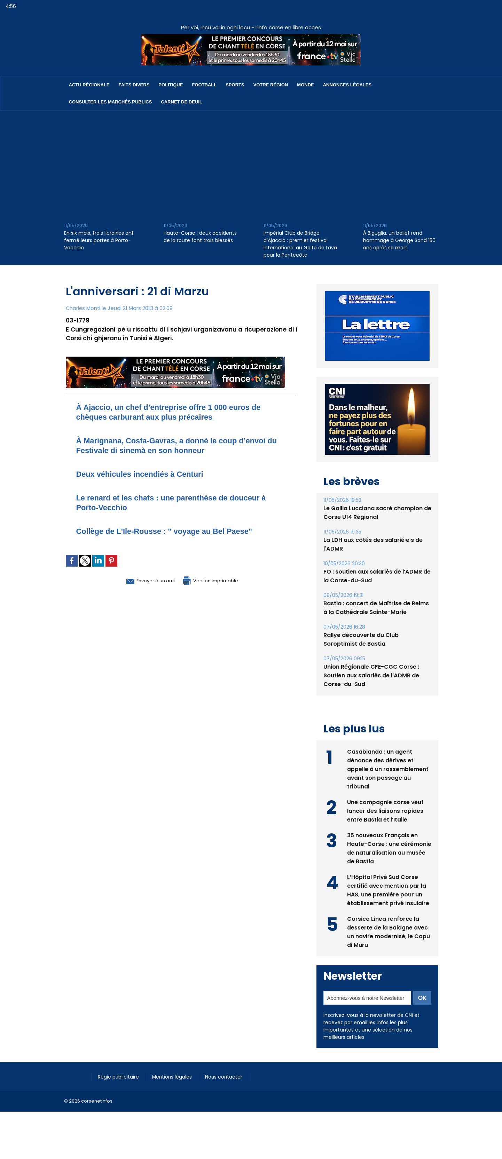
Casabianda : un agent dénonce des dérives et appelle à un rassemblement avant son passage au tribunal (388, 784)
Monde (305, 84)
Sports (235, 84)
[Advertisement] (251, 163)
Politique (170, 84)
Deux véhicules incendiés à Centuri (146, 474)
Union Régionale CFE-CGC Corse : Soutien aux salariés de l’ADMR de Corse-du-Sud (371, 691)
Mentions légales (177, 1091)
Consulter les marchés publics (110, 101)
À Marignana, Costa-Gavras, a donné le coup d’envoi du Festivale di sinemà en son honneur (180, 445)
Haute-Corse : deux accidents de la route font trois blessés (200, 237)
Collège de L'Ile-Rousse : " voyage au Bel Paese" (173, 531)
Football (204, 84)
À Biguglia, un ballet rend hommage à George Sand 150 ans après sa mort (399, 240)
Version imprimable (217, 580)
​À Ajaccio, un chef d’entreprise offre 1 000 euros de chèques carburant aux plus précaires (178, 411)
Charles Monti (83, 308)
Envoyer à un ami (143, 580)
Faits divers (134, 84)
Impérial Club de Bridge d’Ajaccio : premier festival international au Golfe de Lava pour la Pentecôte (300, 244)
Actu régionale (89, 84)
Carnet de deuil (181, 101)
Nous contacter (231, 1091)
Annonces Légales (347, 84)
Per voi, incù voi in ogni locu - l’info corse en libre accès (251, 27)
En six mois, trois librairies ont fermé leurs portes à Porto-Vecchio (99, 240)
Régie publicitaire (120, 1091)
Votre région (270, 84)
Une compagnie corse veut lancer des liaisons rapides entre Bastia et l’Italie (385, 826)
